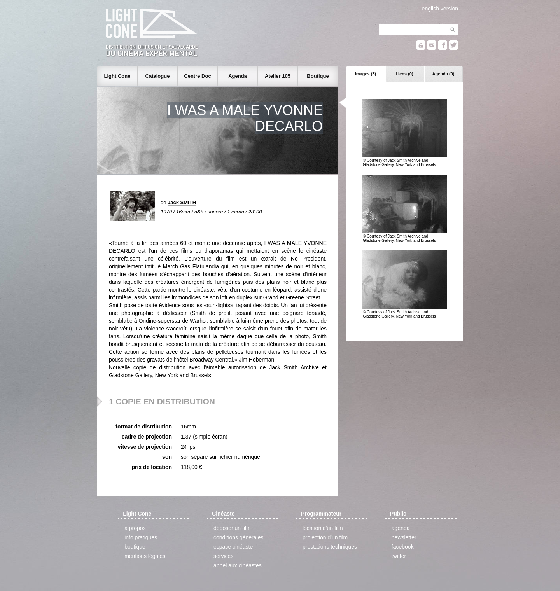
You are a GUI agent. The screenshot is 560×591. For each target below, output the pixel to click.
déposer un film (232, 528)
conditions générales (238, 537)
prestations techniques (330, 547)
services (223, 556)
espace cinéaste (233, 547)
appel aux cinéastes (238, 565)
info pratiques (140, 537)
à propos (134, 528)
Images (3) (365, 74)
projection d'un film (325, 537)
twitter (399, 556)
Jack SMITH (182, 202)
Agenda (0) (443, 74)
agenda (401, 528)
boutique (134, 547)
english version (440, 8)
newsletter (404, 537)
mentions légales (144, 556)
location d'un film (323, 528)
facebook (403, 547)
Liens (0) (404, 74)
